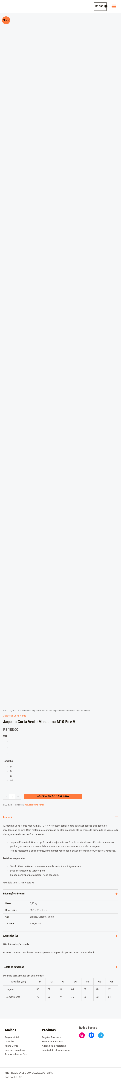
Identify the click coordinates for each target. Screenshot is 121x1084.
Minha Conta (11, 1043)
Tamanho (8, 758)
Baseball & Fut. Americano (56, 1047)
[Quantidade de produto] (12, 794)
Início (5, 708)
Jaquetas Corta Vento (41, 708)
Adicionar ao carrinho (53, 794)
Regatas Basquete (51, 1034)
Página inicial (12, 1034)
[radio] (64, 739)
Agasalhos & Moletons (20, 708)
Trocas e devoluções (16, 1052)
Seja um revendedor (15, 1047)
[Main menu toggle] (114, 6)
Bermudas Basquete (52, 1039)
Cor (5, 733)
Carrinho (9, 1039)
